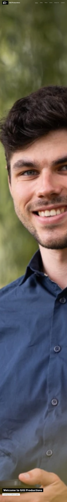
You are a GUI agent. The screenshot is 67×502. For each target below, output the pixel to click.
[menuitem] (37, 2)
